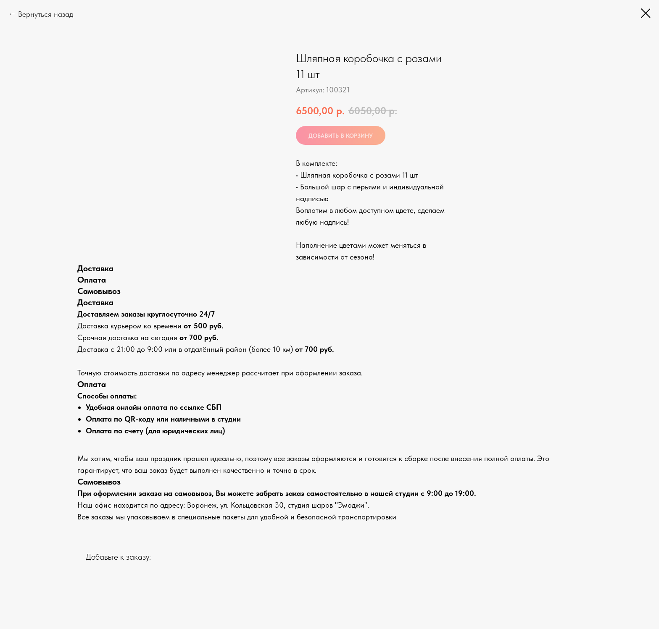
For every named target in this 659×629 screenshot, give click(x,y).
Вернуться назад (45, 14)
